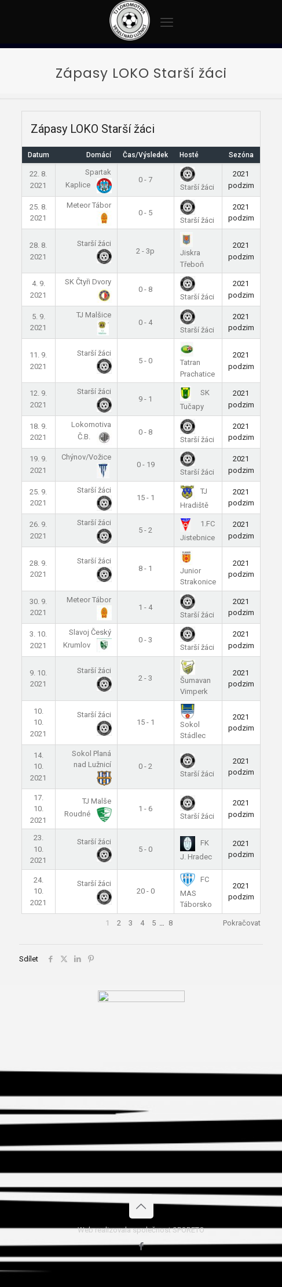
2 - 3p (145, 251)
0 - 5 (145, 212)
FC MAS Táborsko (196, 892)
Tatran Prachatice (197, 361)
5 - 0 (145, 360)
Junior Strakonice (198, 569)
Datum (38, 155)
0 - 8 (145, 289)
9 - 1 (145, 399)
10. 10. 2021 (38, 722)
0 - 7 (145, 179)
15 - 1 (146, 497)
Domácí (98, 155)
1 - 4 (145, 607)
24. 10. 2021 (38, 891)
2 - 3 (145, 678)
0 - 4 (145, 322)
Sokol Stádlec (193, 723)
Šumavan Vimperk (195, 679)
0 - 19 (146, 464)
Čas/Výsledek (145, 155)
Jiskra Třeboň (192, 251)
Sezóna (241, 155)
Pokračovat (242, 923)
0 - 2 (145, 766)
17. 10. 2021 (38, 809)
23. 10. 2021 (38, 849)
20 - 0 (146, 891)
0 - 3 (145, 639)
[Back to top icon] (141, 1206)
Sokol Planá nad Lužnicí (91, 765)
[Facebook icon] (141, 1246)
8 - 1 (145, 568)
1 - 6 (145, 808)
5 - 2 (145, 530)
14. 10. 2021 (38, 766)
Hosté (189, 155)
